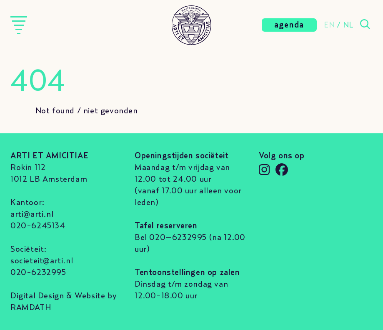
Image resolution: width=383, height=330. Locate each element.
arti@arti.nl (31, 214)
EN (329, 25)
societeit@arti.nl (41, 261)
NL (348, 25)
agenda (289, 25)
